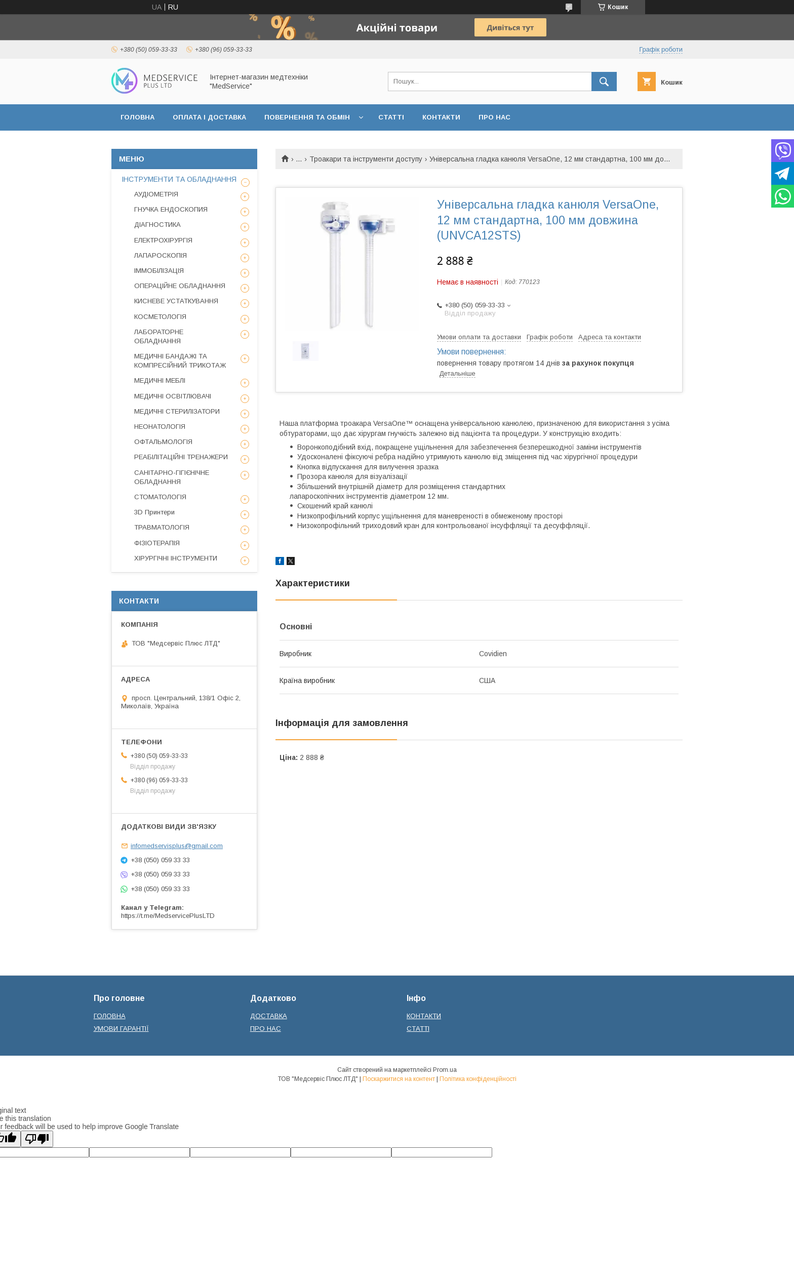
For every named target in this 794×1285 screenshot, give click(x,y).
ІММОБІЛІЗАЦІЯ (159, 270)
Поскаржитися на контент (399, 1078)
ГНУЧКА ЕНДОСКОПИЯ (171, 209)
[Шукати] (604, 81)
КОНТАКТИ (441, 117)
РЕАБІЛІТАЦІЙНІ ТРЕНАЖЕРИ (181, 457)
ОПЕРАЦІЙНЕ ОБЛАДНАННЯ (179, 286)
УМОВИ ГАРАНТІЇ (121, 1028)
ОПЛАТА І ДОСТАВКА (209, 117)
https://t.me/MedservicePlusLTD (168, 915)
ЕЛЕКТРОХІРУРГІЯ (163, 240)
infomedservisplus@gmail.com (177, 846)
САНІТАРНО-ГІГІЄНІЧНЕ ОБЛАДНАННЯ (171, 477)
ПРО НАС (494, 117)
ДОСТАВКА (268, 1016)
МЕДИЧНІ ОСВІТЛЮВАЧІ (172, 396)
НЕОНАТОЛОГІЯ (159, 426)
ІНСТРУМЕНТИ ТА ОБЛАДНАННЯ (179, 179)
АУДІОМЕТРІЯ (156, 194)
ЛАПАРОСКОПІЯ (160, 255)
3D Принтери (154, 512)
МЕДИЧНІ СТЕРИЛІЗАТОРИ (177, 411)
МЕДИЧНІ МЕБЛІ (159, 380)
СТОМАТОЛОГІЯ (160, 497)
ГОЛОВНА (137, 117)
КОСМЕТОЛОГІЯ (160, 316)
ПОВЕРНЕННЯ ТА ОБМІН (307, 117)
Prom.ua (445, 1069)
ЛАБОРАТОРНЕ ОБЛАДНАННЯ (158, 336)
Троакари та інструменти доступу (365, 159)
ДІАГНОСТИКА (157, 224)
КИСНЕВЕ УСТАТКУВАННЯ (176, 301)
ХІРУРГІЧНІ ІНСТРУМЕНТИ (175, 558)
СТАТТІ (391, 117)
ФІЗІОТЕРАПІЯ (157, 543)
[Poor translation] (37, 1139)
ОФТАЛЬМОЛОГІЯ (163, 442)
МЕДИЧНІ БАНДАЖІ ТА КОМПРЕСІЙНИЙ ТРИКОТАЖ (180, 360)
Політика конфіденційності (478, 1078)
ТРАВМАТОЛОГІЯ (161, 527)
